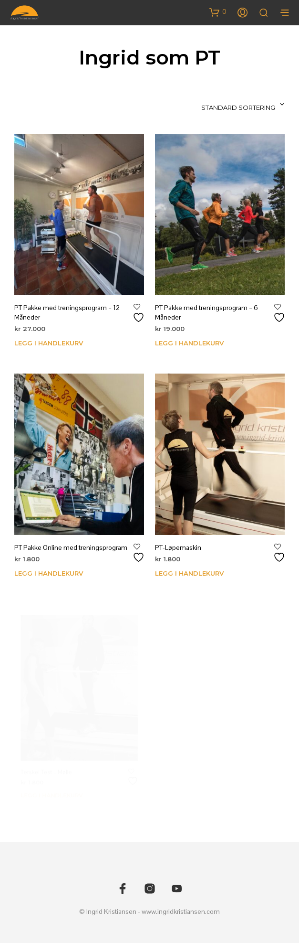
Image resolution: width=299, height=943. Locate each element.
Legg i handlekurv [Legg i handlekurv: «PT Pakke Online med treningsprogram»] (48, 574)
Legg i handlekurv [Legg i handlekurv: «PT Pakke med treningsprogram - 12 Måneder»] (48, 343)
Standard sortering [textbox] (238, 107)
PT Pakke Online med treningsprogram (70, 548)
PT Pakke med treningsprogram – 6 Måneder (206, 312)
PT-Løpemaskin (180, 544)
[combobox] (223, 104)
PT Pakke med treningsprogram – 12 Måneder (67, 312)
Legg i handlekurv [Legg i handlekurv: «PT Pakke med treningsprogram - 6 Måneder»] (189, 343)
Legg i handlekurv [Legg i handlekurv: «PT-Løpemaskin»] (191, 567)
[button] (218, 12)
